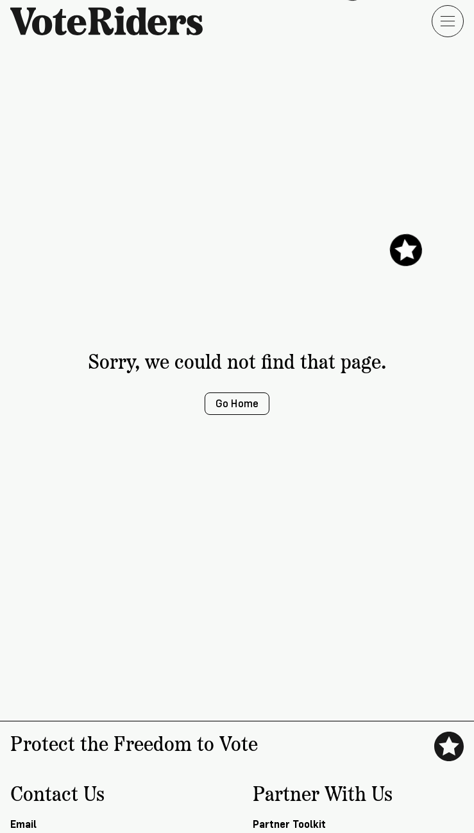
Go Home (237, 404)
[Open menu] (448, 21)
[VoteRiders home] (113, 20)
